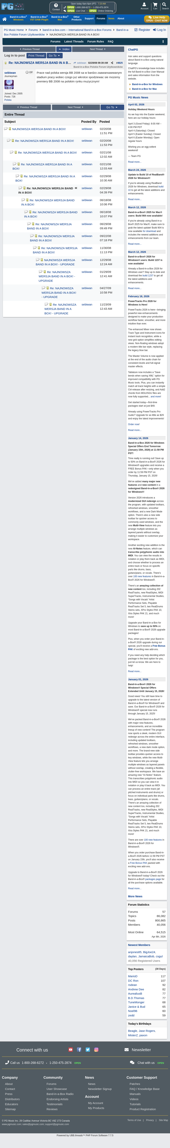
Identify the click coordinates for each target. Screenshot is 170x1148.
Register (142, 29)
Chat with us (146, 1062)
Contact (10, 1088)
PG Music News (138, 97)
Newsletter (141, 1049)
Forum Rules (95, 41)
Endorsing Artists (57, 1099)
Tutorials (135, 1104)
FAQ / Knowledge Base (145, 1088)
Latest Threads (74, 41)
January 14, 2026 (138, 438)
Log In (159, 29)
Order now (133, 424)
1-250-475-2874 (100, 7)
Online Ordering (105, 11)
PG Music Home (14, 29)
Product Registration (143, 1109)
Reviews (52, 1109)
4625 (120, 63)
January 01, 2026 (138, 679)
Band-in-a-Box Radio (60, 1094)
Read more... (134, 162)
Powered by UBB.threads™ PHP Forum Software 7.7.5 (85, 1135)
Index (64, 49)
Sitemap (10, 1109)
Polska (7, 100)
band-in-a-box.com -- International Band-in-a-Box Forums (77, 29)
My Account (95, 1103)
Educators (11, 1104)
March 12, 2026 (137, 207)
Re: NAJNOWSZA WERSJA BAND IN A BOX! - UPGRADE (57, 276)
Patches (135, 1083)
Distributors (12, 1099)
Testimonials (55, 1104)
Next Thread (98, 49)
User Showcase (57, 1088)
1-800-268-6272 (82, 7)
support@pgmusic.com (57, 1124)
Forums (33, 29)
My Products (96, 1108)
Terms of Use (134, 1120)
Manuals (135, 1094)
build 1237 (148, 275)
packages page (153, 879)
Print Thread (36, 55)
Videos (134, 1099)
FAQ (110, 41)
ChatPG (133, 49)
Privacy (150, 1120)
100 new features (142, 576)
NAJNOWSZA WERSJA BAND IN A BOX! (39, 129)
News (92, 1083)
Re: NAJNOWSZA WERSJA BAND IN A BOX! (41, 62)
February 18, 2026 (138, 296)
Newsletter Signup (100, 1088)
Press (8, 1094)
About (9, 1083)
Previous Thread (29, 49)
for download (149, 231)
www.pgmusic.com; (12, 1124)
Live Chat (80, 11)
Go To (55, 55)
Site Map (163, 1120)
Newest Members (139, 945)
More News (135, 896)
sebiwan (79, 63)
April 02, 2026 (136, 104)
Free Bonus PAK (138, 863)
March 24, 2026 (137, 169)
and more (156, 396)
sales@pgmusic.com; (33, 1124)
